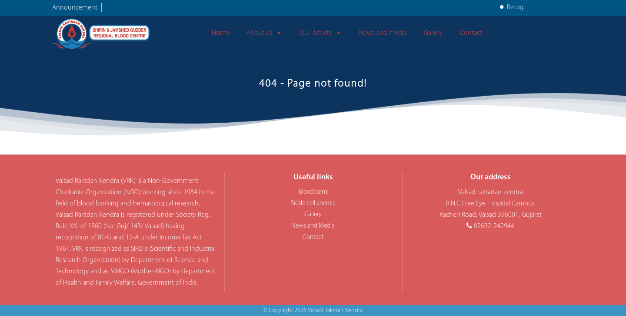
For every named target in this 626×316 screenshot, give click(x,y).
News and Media (313, 226)
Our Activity (321, 33)
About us (264, 33)
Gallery (433, 33)
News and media (382, 33)
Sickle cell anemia (313, 203)
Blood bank (313, 192)
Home (220, 33)
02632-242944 (494, 226)
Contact (471, 33)
